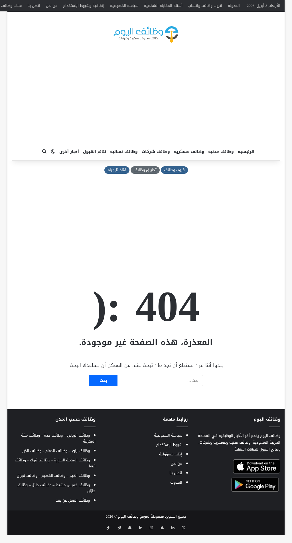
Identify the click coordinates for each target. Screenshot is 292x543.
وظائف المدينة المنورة (72, 471)
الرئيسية (246, 163)
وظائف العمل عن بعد (73, 511)
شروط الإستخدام (169, 456)
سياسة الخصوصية (124, 5)
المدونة (234, 5)
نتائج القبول (94, 163)
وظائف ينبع (81, 462)
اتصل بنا (33, 5)
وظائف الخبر (31, 462)
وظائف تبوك (40, 471)
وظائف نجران (27, 486)
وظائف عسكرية (189, 163)
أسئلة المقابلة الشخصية (163, 5)
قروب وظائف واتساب (205, 5)
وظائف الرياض (78, 446)
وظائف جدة (53, 446)
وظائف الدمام (56, 462)
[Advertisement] (145, 109)
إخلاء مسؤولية (170, 465)
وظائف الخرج (80, 486)
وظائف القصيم (53, 486)
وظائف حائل (41, 496)
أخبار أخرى (69, 163)
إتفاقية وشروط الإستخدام (83, 5)
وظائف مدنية (221, 163)
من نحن (51, 5)
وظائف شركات (156, 163)
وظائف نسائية (124, 163)
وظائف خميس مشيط (73, 496)
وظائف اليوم (128, 527)
